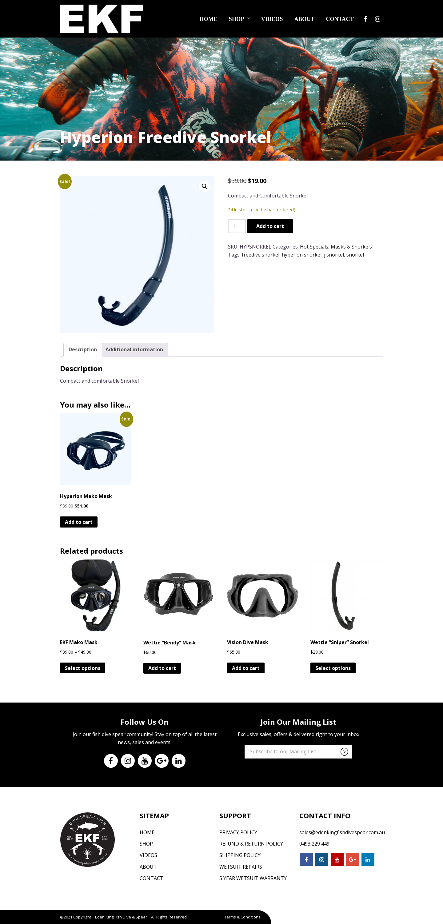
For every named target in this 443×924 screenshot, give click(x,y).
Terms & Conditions (242, 917)
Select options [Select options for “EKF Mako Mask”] (82, 668)
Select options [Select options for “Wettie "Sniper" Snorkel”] (333, 668)
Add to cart (270, 226)
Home (208, 18)
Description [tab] (83, 349)
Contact (340, 18)
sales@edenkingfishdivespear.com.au (342, 832)
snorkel (355, 254)
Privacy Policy (238, 832)
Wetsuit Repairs (240, 866)
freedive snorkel (260, 254)
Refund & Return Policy (251, 843)
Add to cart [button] (79, 522)
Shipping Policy (240, 855)
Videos (272, 18)
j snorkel (334, 254)
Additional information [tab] (134, 349)
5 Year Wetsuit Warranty (253, 878)
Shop (240, 18)
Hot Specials (314, 246)
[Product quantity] (237, 226)
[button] (204, 186)
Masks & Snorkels (351, 246)
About (304, 18)
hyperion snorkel (301, 254)
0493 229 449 (314, 843)
